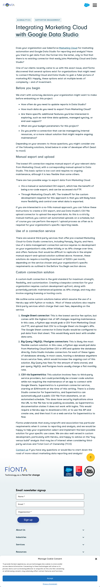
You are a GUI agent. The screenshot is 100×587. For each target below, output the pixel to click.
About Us (20, 530)
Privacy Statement (50, 584)
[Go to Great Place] (79, 471)
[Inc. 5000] (89, 471)
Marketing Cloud (68, 48)
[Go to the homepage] (8, 5)
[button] (96, 559)
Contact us (22, 449)
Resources (21, 552)
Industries (21, 537)
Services (20, 544)
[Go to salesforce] (69, 471)
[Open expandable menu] (95, 5)
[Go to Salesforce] (87, 5)
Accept (50, 578)
